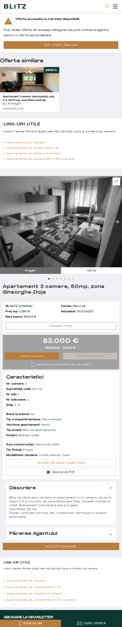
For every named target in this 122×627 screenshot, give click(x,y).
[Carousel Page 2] (53, 279)
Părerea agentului (60, 534)
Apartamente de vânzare (26, 142)
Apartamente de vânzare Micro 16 (33, 148)
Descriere (60, 488)
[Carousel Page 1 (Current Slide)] (49, 279)
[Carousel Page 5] (65, 279)
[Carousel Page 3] (57, 279)
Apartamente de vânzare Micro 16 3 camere (41, 159)
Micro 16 (73, 306)
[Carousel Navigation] (61, 221)
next (117, 221)
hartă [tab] (91, 270)
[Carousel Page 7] (73, 279)
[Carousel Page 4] (61, 279)
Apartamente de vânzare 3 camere (34, 153)
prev (5, 221)
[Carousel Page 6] (69, 279)
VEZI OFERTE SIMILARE (61, 45)
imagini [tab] (30, 270)
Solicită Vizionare (32, 356)
